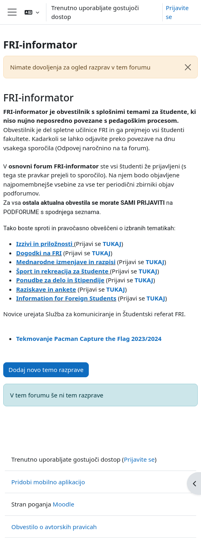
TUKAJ (156, 298)
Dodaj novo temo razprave (46, 370)
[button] (31, 12)
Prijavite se (177, 12)
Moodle (63, 504)
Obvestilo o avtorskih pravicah (54, 527)
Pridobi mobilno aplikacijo (48, 482)
